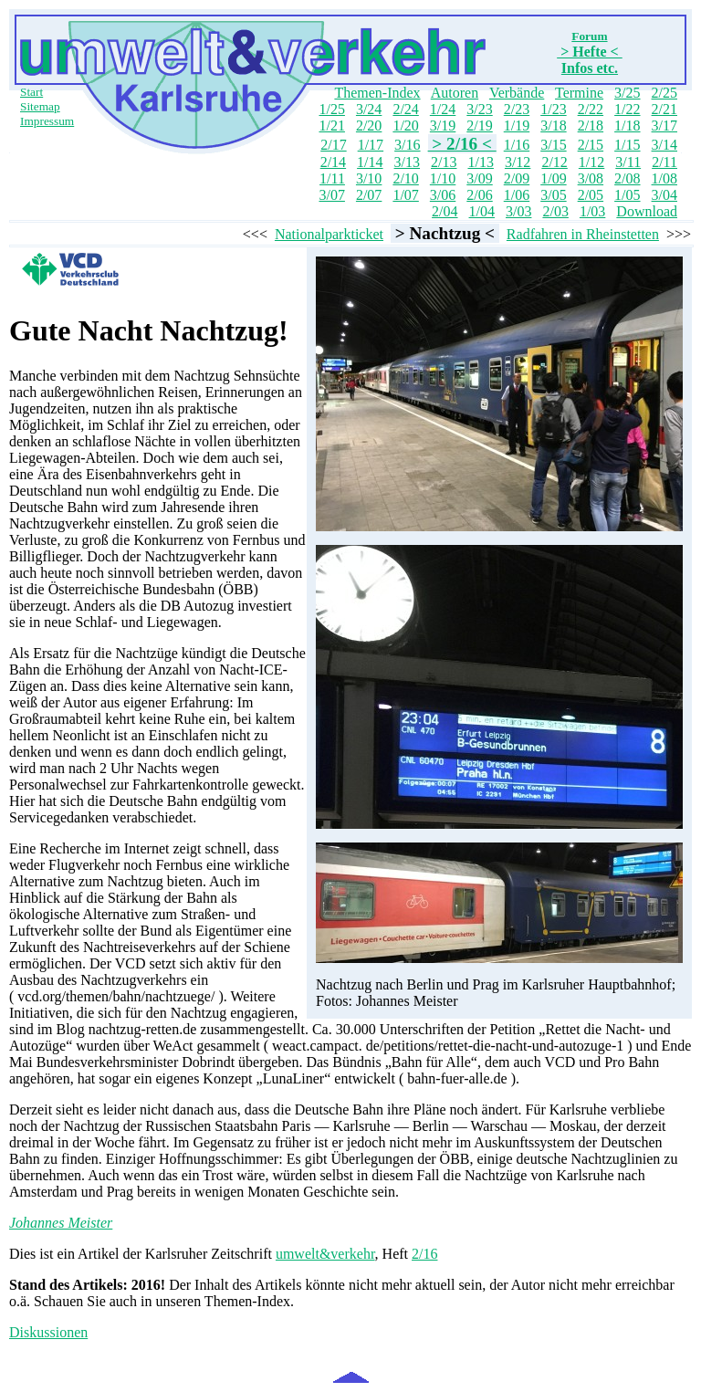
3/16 (407, 144)
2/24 (405, 109)
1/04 (482, 211)
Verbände (516, 92)
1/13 (480, 162)
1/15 (627, 144)
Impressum (47, 121)
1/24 (442, 109)
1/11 (332, 178)
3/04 (664, 195)
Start (31, 92)
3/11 (628, 162)
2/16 (424, 1253)
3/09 (479, 178)
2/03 (555, 211)
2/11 (664, 162)
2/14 (333, 162)
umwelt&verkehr (325, 1253)
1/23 (553, 109)
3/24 (369, 109)
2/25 (664, 92)
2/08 (627, 178)
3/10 (369, 178)
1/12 (591, 162)
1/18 (627, 125)
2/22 (590, 109)
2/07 (369, 195)
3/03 (518, 211)
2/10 (405, 178)
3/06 (442, 195)
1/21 (331, 125)
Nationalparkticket (329, 234)
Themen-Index (377, 92)
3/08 (590, 178)
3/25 (627, 92)
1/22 (627, 109)
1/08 (664, 178)
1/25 (331, 109)
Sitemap (40, 106)
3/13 (407, 162)
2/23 (516, 109)
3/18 (553, 125)
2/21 (664, 109)
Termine (579, 92)
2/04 (444, 211)
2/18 (590, 125)
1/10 (442, 178)
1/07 (405, 195)
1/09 (553, 178)
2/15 (590, 144)
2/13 (443, 162)
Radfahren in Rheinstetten (583, 234)
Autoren (454, 92)
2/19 (479, 125)
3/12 (517, 162)
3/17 (664, 125)
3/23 (479, 109)
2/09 (516, 178)
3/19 (442, 125)
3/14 (664, 144)
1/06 (516, 195)
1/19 (516, 125)
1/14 (369, 162)
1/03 (592, 211)
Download (646, 211)
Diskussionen (48, 1332)
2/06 (479, 195)
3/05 (553, 195)
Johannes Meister (60, 1222)
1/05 (627, 195)
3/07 (331, 195)
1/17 (370, 144)
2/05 (590, 195)
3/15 (553, 144)
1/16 (516, 144)
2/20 (369, 125)
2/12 (554, 162)
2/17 (333, 144)
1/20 (405, 125)
